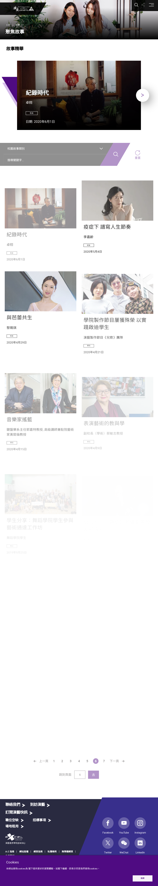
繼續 (142, 878)
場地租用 (12, 831)
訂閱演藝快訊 (16, 817)
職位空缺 (12, 825)
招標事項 (39, 825)
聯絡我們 (12, 810)
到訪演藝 (37, 810)
